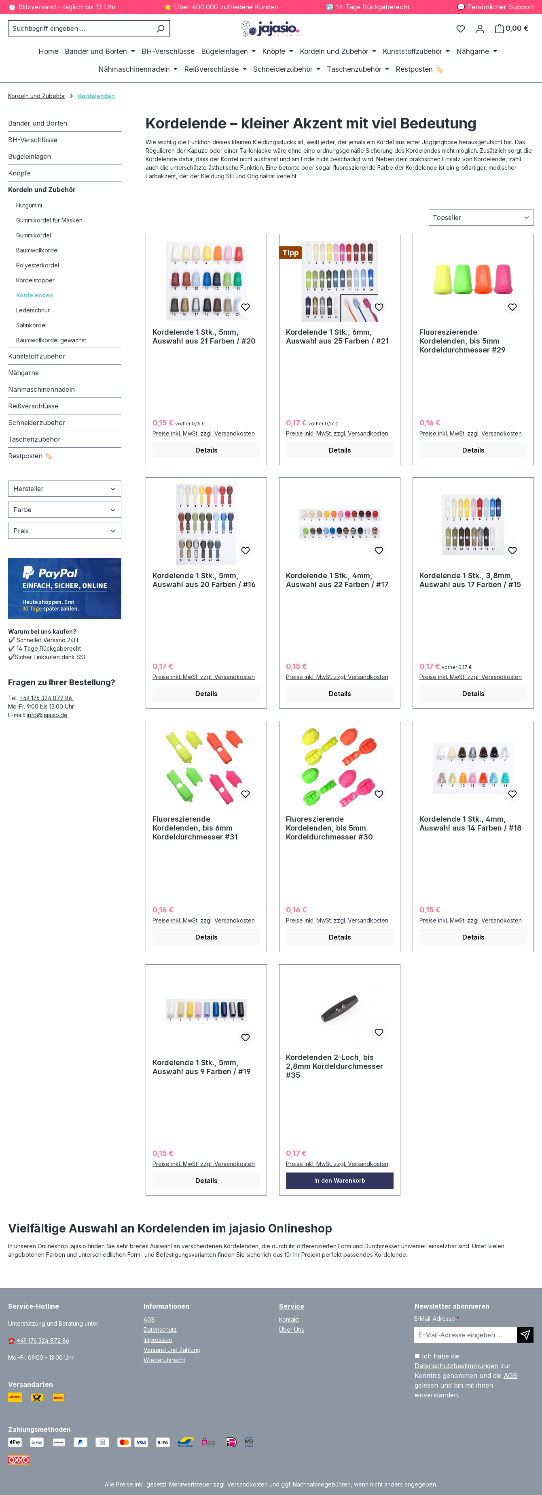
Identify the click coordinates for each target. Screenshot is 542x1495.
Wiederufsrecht (164, 1359)
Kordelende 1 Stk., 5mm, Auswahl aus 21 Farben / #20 (204, 336)
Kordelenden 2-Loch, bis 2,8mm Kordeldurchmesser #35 (334, 1066)
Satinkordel (31, 325)
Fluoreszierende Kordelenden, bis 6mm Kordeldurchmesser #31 (195, 828)
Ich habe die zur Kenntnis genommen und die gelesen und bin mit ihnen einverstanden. (466, 1375)
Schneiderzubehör (37, 423)
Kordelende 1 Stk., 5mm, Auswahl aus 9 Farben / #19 (201, 1067)
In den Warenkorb (339, 1180)
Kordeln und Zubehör (42, 190)
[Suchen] (160, 28)
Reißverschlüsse (33, 406)
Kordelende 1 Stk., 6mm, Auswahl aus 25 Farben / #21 (337, 336)
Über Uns (291, 1329)
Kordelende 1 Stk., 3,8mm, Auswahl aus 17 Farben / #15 (470, 580)
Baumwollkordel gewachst (51, 340)
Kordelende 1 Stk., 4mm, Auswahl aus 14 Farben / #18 (470, 823)
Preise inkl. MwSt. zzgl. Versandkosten (203, 433)
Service (291, 1306)
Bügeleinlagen (29, 156)
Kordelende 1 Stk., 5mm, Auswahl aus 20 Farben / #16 (204, 580)
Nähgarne (23, 373)
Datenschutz (160, 1329)
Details (206, 450)
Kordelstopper (35, 280)
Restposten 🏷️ (30, 456)
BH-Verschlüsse (32, 140)
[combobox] (79, 28)
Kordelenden (34, 295)
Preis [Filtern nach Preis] (64, 531)
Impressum (158, 1339)
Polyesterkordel (37, 265)
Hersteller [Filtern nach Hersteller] (64, 489)
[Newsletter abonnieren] (525, 1335)
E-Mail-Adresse (436, 1318)
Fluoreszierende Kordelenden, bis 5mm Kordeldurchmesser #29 (462, 341)
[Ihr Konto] (480, 28)
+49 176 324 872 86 (46, 697)
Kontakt (289, 1319)
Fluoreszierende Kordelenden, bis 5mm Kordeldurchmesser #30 (329, 828)
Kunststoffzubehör (37, 356)
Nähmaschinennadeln (41, 389)
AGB (149, 1319)
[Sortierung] (481, 217)
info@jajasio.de (47, 714)
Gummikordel (33, 235)
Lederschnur (33, 310)
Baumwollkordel (37, 250)
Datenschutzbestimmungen (456, 1366)
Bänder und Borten (37, 123)
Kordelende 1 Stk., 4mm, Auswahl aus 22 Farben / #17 (337, 580)
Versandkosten (247, 1484)
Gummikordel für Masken (49, 220)
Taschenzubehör (34, 439)
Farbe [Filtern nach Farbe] (64, 510)
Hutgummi (29, 205)
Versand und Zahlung (172, 1349)
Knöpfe (19, 173)
